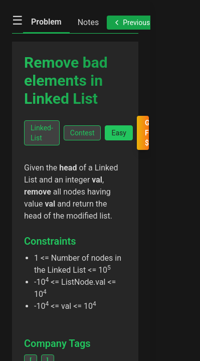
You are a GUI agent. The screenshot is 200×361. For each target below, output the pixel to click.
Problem (46, 22)
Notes (88, 22)
